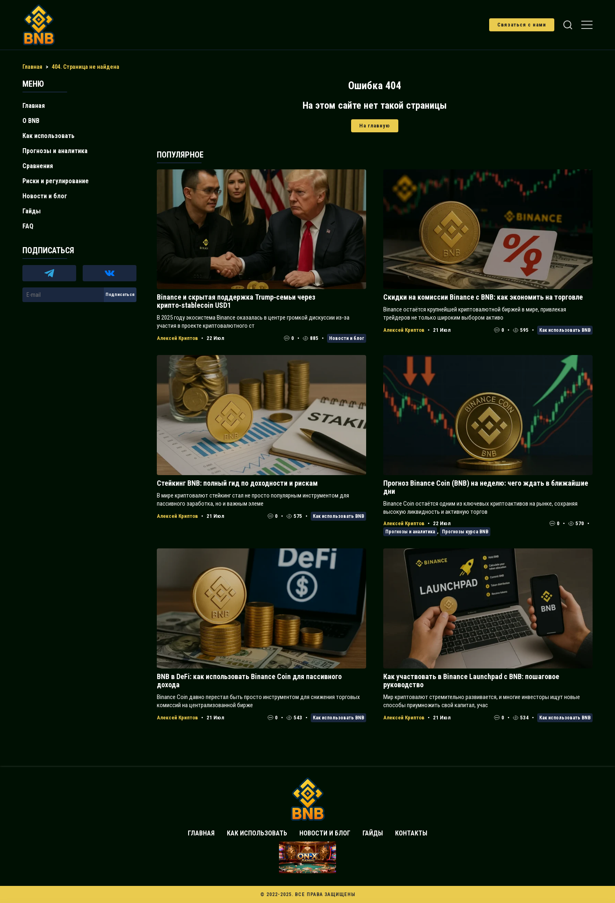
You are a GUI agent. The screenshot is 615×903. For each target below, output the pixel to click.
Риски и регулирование (55, 181)
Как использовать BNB (565, 330)
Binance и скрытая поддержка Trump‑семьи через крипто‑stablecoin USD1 (236, 301)
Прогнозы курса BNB (465, 532)
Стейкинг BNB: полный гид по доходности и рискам (237, 483)
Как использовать (48, 136)
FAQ (27, 226)
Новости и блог (346, 338)
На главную (374, 126)
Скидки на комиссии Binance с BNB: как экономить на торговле (483, 297)
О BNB (31, 121)
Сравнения (37, 166)
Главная (33, 106)
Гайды (31, 211)
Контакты (411, 833)
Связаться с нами (521, 25)
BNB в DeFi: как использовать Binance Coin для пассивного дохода (249, 680)
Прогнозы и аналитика (410, 532)
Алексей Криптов (177, 338)
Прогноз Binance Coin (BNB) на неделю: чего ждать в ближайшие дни (485, 487)
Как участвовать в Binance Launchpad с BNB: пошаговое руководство (471, 680)
